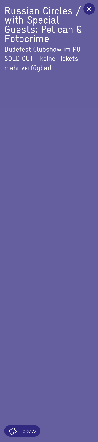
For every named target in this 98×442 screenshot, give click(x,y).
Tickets (22, 430)
